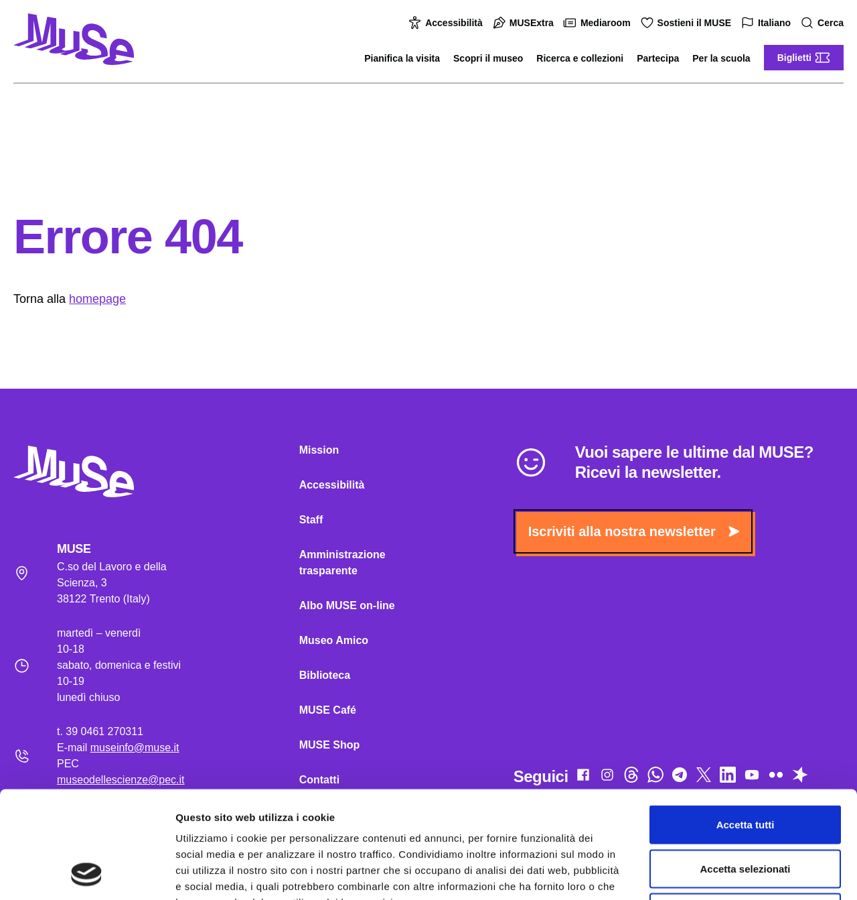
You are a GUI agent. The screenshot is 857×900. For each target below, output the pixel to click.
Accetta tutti (745, 724)
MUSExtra (525, 22)
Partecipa (658, 58)
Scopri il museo (488, 58)
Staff (311, 519)
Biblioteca (324, 675)
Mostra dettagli (704, 873)
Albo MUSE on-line (347, 605)
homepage (97, 299)
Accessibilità (447, 22)
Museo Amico (333, 640)
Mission (319, 450)
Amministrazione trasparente (342, 562)
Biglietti (803, 58)
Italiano (768, 23)
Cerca (824, 23)
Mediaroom (599, 22)
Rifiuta (745, 812)
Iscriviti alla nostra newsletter (633, 531)
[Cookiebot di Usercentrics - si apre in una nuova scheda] (86, 874)
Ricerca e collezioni (579, 58)
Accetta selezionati (745, 768)
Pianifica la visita (402, 58)
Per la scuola (721, 58)
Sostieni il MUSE (687, 22)
